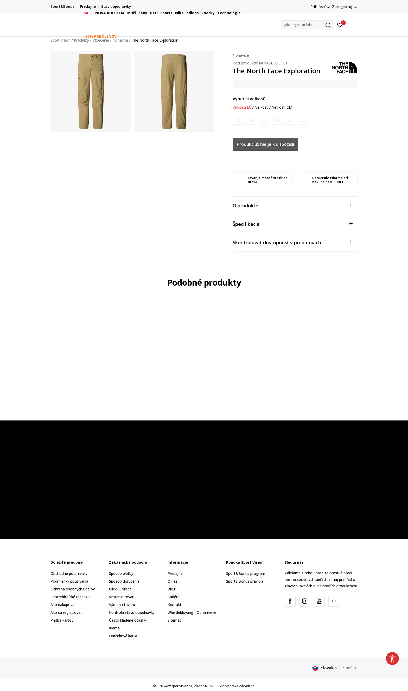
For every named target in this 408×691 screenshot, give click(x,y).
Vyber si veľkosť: (249, 98)
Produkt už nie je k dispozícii (265, 144)
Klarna (114, 628)
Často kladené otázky (127, 620)
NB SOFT (211, 686)
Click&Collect (120, 589)
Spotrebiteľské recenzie (70, 596)
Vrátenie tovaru (122, 596)
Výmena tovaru (122, 604)
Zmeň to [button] (350, 667)
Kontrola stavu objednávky (132, 612)
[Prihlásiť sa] (340, 25)
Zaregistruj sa (345, 6)
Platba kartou (62, 620)
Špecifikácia (292, 223)
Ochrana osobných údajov (72, 589)
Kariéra (174, 596)
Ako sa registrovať (66, 612)
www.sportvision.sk (178, 686)
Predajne (175, 573)
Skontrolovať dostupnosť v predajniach (292, 242)
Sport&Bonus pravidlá (244, 581)
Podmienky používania (69, 581)
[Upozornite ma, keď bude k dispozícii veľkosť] (238, 120)
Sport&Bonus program (245, 573)
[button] (307, 24)
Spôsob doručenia (124, 581)
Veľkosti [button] (262, 107)
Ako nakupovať (63, 604)
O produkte (292, 205)
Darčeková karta (123, 635)
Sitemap (175, 620)
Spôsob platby (121, 573)
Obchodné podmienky (68, 573)
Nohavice (241, 55)
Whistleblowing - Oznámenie (192, 612)
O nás (172, 581)
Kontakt (174, 604)
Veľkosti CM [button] (282, 107)
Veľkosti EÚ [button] (242, 107)
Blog (172, 589)
